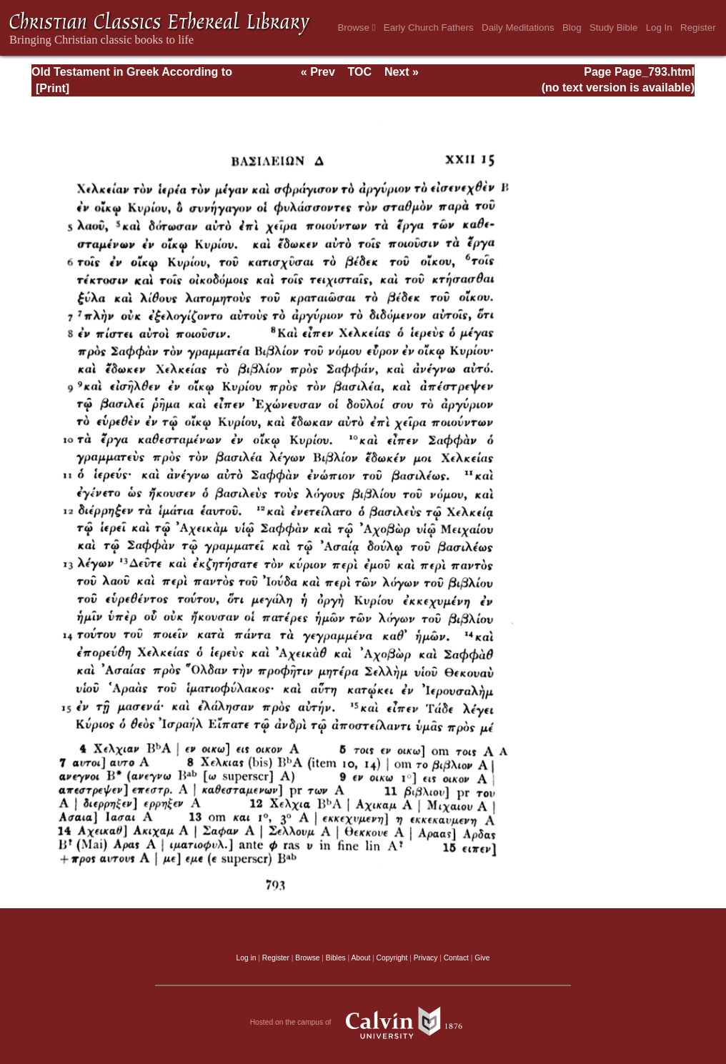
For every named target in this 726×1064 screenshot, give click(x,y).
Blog (572, 27)
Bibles (336, 958)
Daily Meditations (518, 27)
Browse (356, 27)
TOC (360, 72)
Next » (401, 72)
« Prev (318, 72)
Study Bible (613, 27)
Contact (456, 958)
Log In (659, 27)
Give (481, 958)
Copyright (392, 958)
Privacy (426, 958)
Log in (247, 958)
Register (698, 27)
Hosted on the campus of (363, 1023)
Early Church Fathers (429, 27)
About (360, 958)
